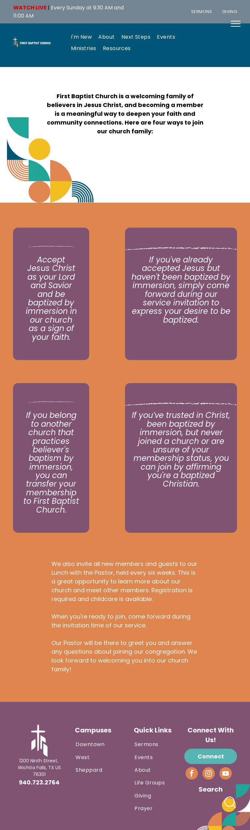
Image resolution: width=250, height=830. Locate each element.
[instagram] (208, 774)
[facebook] (192, 774)
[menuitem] (201, 11)
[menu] (235, 23)
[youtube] (225, 774)
